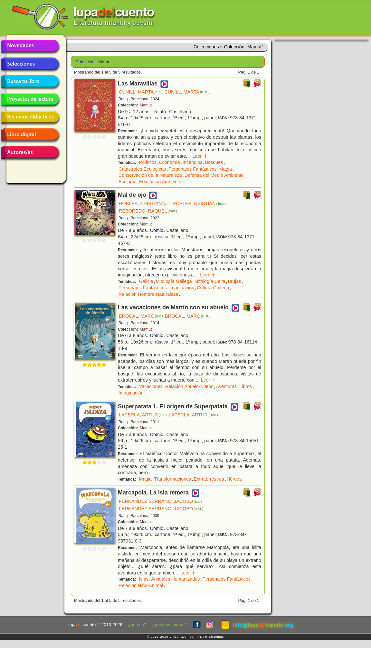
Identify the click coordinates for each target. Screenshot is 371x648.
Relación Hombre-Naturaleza (148, 294)
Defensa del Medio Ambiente (214, 175)
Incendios (193, 162)
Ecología (128, 181)
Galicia (146, 281)
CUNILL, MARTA (141, 92)
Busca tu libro (30, 81)
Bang (123, 99)
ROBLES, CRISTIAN (145, 203)
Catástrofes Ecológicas (142, 169)
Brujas (234, 281)
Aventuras (226, 386)
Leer (200, 156)
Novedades (30, 46)
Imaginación (182, 287)
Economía (169, 162)
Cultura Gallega (213, 287)
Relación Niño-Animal (141, 585)
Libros (245, 386)
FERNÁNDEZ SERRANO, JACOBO (160, 501)
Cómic (156, 230)
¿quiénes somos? (169, 624)
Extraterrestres (209, 479)
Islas (144, 579)
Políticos (148, 162)
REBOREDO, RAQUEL (148, 211)
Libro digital (30, 134)
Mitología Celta (210, 281)
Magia (225, 169)
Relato (159, 111)
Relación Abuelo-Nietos (189, 386)
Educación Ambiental (160, 181)
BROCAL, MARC (141, 316)
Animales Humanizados (175, 579)
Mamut (146, 105)
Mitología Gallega (174, 281)
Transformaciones (172, 479)
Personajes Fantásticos (192, 169)
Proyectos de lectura (30, 99)
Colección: (84, 61)
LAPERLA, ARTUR (143, 414)
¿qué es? (137, 624)
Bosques (214, 162)
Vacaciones (151, 386)
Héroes (234, 479)
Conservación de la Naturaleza (150, 175)
